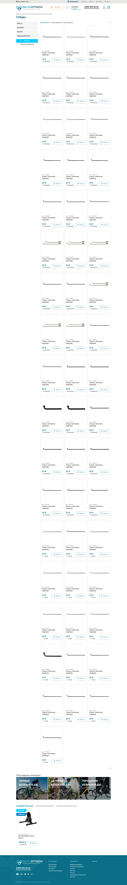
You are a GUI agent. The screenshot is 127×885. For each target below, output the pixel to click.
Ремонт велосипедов (55, 871)
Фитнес (72, 868)
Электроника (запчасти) (78, 875)
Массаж (72, 871)
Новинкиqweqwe (45, 806)
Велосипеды (26, 14)
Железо (72, 877)
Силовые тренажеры (77, 866)
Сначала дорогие (68, 22)
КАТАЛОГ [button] (56, 7)
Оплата (91, 1)
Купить (58, 60)
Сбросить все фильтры (27, 44)
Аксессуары (52, 866)
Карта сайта (47, 882)
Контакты (108, 1)
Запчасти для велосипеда (39, 14)
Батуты (72, 873)
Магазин (18, 14)
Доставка (99, 1)
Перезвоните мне (76, 9)
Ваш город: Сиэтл (23, 1)
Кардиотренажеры (76, 864)
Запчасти (52, 868)
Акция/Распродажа (66, 806)
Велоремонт (73, 1)
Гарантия (84, 1)
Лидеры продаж (24, 806)
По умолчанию (44, 22)
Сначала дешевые (56, 22)
